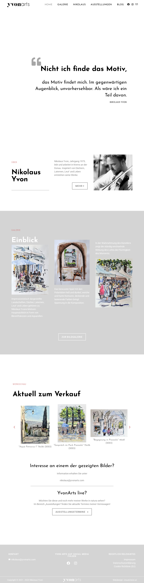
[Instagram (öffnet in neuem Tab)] (133, 5)
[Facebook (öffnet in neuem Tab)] (128, 5)
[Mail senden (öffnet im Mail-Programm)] (136, 5)
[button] (14, 427)
